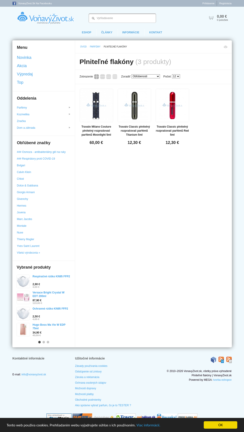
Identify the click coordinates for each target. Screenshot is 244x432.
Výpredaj (25, 74)
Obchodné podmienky (88, 399)
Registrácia (225, 3)
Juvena (21, 212)
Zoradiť (126, 76)
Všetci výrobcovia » (28, 252)
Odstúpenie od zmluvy (88, 371)
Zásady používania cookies (91, 366)
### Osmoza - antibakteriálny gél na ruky (41, 152)
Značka (22, 121)
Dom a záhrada (43, 127)
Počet (167, 76)
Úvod (83, 46)
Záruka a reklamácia (87, 377)
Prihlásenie (208, 3)
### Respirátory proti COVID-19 (36, 158)
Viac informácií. (148, 425)
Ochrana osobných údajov (90, 382)
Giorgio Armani (26, 192)
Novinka (24, 57)
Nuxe (20, 232)
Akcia (22, 66)
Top (20, 82)
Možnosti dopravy (85, 388)
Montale (22, 225)
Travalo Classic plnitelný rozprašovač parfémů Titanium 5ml (134, 130)
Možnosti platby (84, 394)
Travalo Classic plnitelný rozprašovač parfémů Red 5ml (172, 130)
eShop (86, 32)
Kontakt (155, 32)
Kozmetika (43, 114)
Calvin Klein (24, 172)
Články (106, 32)
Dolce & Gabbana (27, 185)
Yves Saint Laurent (28, 246)
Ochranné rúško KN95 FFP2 (50, 308)
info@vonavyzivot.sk (33, 374)
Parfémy (95, 46)
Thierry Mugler (25, 239)
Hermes (21, 205)
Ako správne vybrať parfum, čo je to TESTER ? (103, 405)
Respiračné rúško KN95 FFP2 (51, 276)
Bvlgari (21, 165)
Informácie (130, 32)
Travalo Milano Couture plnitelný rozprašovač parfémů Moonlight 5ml (96, 130)
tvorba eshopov (222, 380)
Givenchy (22, 199)
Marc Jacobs (24, 219)
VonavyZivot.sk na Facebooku (32, 3)
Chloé (20, 178)
